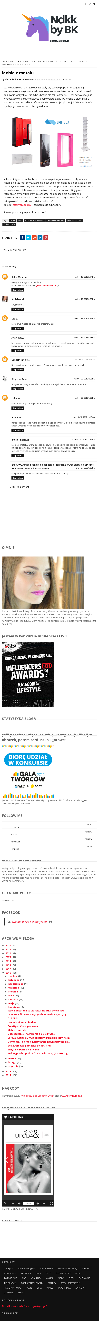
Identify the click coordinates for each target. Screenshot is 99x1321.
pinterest (47, 846)
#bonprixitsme (46, 1268)
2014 (8, 1075)
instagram (47, 839)
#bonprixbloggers (26, 1268)
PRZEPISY (52, 1283)
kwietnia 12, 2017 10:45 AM (84, 417)
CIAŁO (48, 1273)
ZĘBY (20, 1292)
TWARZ (28, 1287)
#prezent (86, 1268)
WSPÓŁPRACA (8, 64)
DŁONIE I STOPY (63, 1273)
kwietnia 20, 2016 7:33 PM (84, 398)
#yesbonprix (10, 1273)
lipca (11, 995)
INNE (20, 62)
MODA (61, 1278)
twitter (47, 832)
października (16, 983)
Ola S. (14, 318)
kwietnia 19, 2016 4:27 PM (84, 318)
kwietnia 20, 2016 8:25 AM (84, 360)
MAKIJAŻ (49, 1278)
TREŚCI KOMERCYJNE (57, 62)
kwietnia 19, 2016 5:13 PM (84, 338)
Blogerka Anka (19, 379)
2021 (8, 953)
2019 (8, 960)
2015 (8, 1071)
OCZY (71, 1278)
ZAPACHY (79, 1287)
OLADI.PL (13, 1018)
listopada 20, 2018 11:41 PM (83, 439)
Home (4, 62)
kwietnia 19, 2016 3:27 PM (84, 299)
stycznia (13, 1066)
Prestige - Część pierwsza (23, 1026)
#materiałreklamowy (67, 1268)
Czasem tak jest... (20, 360)
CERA (38, 1273)
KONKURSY (36, 1278)
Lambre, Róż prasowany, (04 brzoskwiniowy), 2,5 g (37, 1014)
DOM (12, 62)
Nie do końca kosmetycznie (29, 922)
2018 (8, 964)
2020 (8, 957)
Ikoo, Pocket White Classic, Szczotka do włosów (36, 1010)
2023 (8, 945)
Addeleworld (18, 299)
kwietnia (13, 1007)
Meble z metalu (17, 1030)
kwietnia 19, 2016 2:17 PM (84, 277)
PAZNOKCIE (84, 1278)
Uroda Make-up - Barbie (22, 1022)
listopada (14, 979)
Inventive (16, 417)
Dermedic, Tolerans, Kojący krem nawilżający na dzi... (39, 1041)
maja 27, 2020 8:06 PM (85, 468)
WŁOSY (50, 1287)
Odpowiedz (17, 290)
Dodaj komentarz (19, 486)
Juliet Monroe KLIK (47, 285)
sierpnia (13, 991)
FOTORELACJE (10, 1278)
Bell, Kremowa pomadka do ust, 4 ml (29, 1045)
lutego (12, 1062)
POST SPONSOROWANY (35, 62)
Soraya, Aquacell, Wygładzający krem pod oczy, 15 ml (39, 1037)
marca (12, 1058)
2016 (8, 972)
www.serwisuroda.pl (71, 1095)
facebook (47, 824)
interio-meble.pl (20, 439)
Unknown (16, 398)
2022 (8, 949)
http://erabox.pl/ (22, 204)
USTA (39, 1287)
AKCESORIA (26, 1273)
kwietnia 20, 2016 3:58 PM (84, 379)
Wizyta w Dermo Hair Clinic (23, 1049)
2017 (8, 968)
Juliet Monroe (19, 277)
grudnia (13, 976)
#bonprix (8, 1268)
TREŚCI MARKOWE (77, 62)
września (14, 987)
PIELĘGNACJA (10, 1283)
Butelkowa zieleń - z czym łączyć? (24, 1306)
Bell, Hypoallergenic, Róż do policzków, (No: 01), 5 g (38, 1053)
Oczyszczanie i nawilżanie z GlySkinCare (31, 1033)
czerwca (13, 999)
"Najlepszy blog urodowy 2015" (37, 1095)
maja (11, 1003)
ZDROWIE (8, 1292)
